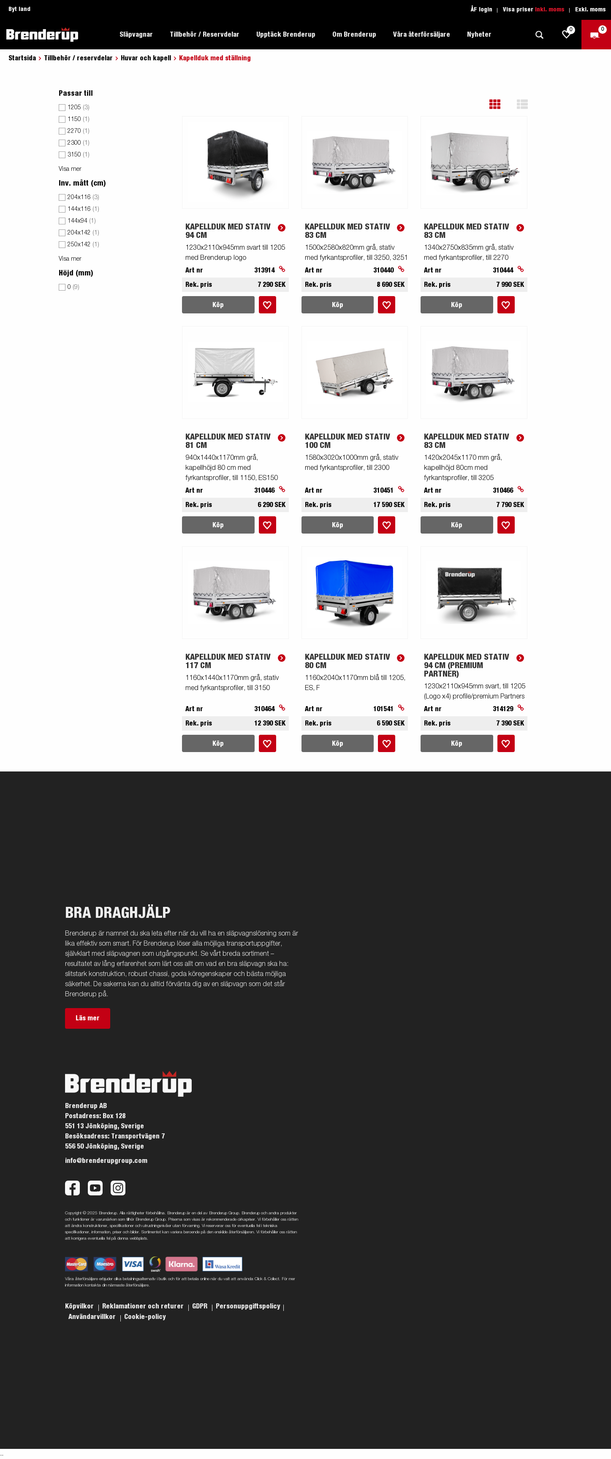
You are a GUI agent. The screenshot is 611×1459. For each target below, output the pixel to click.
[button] (501, 104)
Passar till (76, 93)
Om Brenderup (354, 34)
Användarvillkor (92, 1316)
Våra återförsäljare (421, 34)
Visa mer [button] (70, 169)
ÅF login (481, 10)
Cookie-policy (145, 1316)
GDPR (200, 1306)
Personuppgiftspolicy (248, 1306)
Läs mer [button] (88, 1018)
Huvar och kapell (146, 58)
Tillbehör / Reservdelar (204, 34)
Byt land (19, 9)
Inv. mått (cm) (82, 183)
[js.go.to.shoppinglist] (566, 34)
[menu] (114, 202)
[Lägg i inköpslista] (267, 304)
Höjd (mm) (76, 273)
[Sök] (539, 34)
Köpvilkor (80, 1306)
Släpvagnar (136, 34)
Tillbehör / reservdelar (78, 58)
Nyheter (479, 34)
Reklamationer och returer (143, 1306)
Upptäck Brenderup (285, 34)
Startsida (22, 58)
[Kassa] (596, 34)
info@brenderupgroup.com (106, 1160)
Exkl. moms (590, 10)
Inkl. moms (550, 10)
